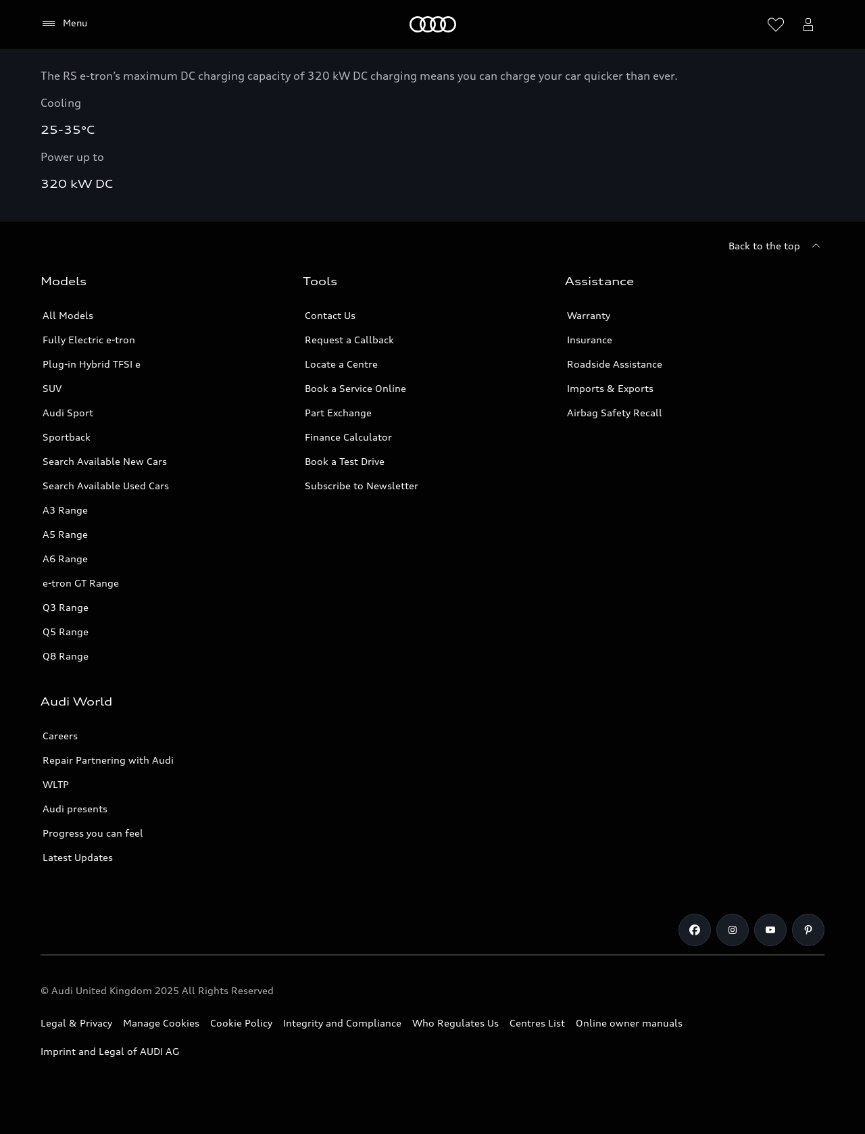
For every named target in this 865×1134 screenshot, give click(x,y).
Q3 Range (66, 607)
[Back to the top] (776, 246)
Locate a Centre (341, 364)
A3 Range (65, 510)
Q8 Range (66, 656)
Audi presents (75, 808)
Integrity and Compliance (342, 1023)
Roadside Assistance (614, 364)
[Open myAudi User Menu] (808, 24)
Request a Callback (349, 339)
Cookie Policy (241, 1023)
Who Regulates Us (455, 1023)
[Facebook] (694, 930)
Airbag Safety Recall (614, 412)
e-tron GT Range (81, 583)
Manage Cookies (161, 1023)
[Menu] (64, 23)
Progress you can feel (93, 833)
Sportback (67, 437)
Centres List (537, 1023)
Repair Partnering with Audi (108, 760)
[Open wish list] (776, 24)
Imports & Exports (610, 388)
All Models (68, 315)
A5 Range (65, 534)
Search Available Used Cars (106, 485)
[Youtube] (770, 930)
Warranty (588, 315)
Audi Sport (68, 412)
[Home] (433, 24)
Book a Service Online (355, 388)
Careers (60, 735)
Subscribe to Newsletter (361, 485)
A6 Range (65, 558)
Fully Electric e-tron (89, 339)
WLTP (56, 784)
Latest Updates (78, 857)
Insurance (589, 339)
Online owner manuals (629, 1023)
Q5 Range (66, 631)
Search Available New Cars (105, 461)
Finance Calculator (348, 437)
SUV (52, 388)
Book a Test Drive (345, 461)
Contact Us (330, 315)
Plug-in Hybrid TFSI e (92, 364)
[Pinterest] (808, 930)
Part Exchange (338, 412)
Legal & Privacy (76, 1023)
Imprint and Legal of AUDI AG (110, 1051)
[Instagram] (732, 930)
